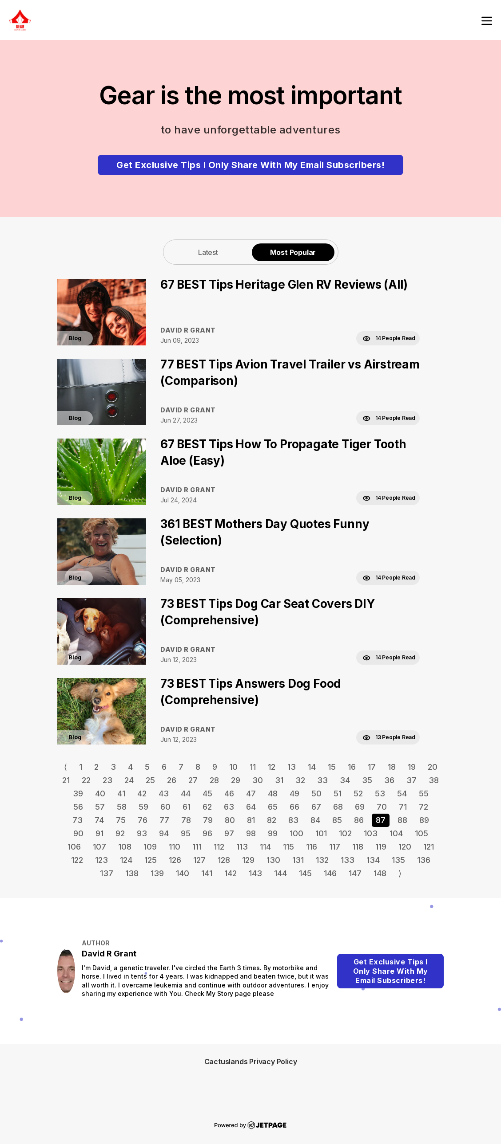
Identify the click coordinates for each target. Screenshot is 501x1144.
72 (423, 806)
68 (338, 806)
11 (253, 767)
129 (248, 860)
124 (126, 860)
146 (330, 873)
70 (382, 806)
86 (359, 820)
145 (305, 873)
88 (402, 820)
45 (207, 793)
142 (230, 873)
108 (124, 846)
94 (164, 833)
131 (298, 860)
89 (424, 820)
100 (296, 833)
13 (291, 767)
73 (77, 820)
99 (273, 833)
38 (434, 780)
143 (255, 873)
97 (229, 833)
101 (321, 833)
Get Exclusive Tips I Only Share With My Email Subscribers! (250, 165)
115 (288, 846)
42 (142, 793)
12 (271, 767)
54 (402, 793)
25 (150, 780)
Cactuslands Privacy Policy (250, 1061)
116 (311, 846)
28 (214, 780)
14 (312, 767)
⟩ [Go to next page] (400, 873)
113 (242, 846)
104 (396, 833)
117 (334, 846)
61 (187, 806)
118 (357, 846)
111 (197, 846)
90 (78, 833)
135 (398, 860)
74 (99, 820)
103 (371, 833)
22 (86, 780)
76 (142, 820)
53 (380, 793)
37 (411, 780)
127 (199, 860)
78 (186, 820)
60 (165, 806)
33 (322, 780)
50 (316, 793)
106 (74, 846)
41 (121, 793)
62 (207, 806)
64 (251, 806)
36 (389, 780)
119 (380, 846)
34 (345, 780)
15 (332, 767)
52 (358, 793)
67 (316, 806)
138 (132, 873)
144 (280, 873)
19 (412, 767)
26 (171, 780)
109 (150, 846)
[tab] (208, 252)
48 (273, 793)
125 (150, 860)
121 (428, 846)
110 (174, 846)
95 (186, 833)
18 (392, 767)
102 (345, 833)
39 (78, 793)
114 (265, 846)
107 (99, 846)
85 (337, 820)
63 (229, 806)
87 (381, 820)
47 (251, 793)
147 (355, 873)
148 (380, 873)
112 (219, 846)
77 (164, 820)
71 (403, 806)
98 (251, 833)
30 (257, 780)
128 (224, 860)
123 (101, 860)
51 (338, 793)
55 (424, 793)
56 (78, 806)
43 (164, 793)
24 (129, 780)
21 (66, 780)
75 (121, 820)
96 (207, 833)
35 (367, 780)
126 (175, 860)
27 (193, 780)
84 (315, 820)
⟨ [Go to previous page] (65, 767)
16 (352, 767)
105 (421, 833)
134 (373, 860)
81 (251, 820)
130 (273, 860)
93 (142, 833)
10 (233, 767)
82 (271, 820)
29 (235, 780)
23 (107, 780)
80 (230, 820)
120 (404, 846)
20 (432, 767)
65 (273, 806)
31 (279, 780)
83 (293, 820)
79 (208, 820)
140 (182, 873)
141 (206, 873)
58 (122, 806)
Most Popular (293, 252)
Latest (208, 252)
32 (300, 780)
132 (322, 860)
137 (106, 873)
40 (100, 793)
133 (347, 860)
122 (77, 860)
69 (360, 806)
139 (157, 873)
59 (143, 806)
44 (186, 793)
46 (229, 793)
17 (372, 767)
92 (120, 833)
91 (99, 833)
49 (294, 793)
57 (100, 806)
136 (423, 860)
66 (294, 806)
